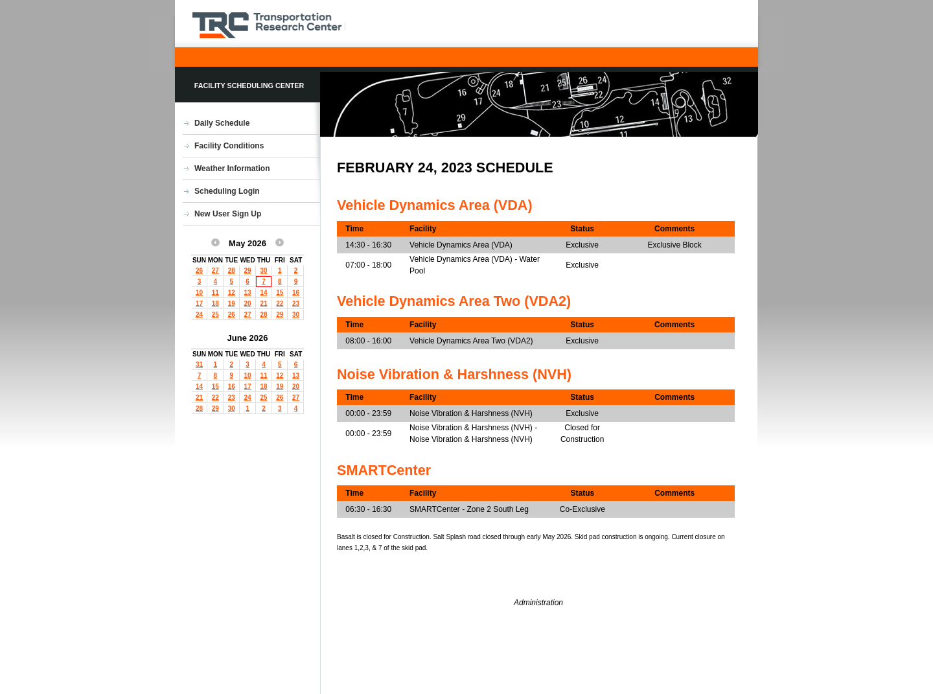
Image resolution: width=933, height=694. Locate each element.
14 (263, 292)
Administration (538, 602)
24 (199, 314)
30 (263, 270)
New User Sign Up (227, 213)
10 (199, 292)
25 (215, 314)
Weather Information (232, 168)
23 (295, 303)
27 (215, 270)
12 (231, 292)
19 (231, 303)
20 (247, 303)
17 (199, 303)
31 (199, 364)
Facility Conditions (229, 145)
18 (215, 303)
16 (295, 292)
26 (199, 270)
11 (215, 292)
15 (279, 292)
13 (247, 292)
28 (231, 270)
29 (247, 270)
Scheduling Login (227, 191)
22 (279, 303)
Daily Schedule (221, 123)
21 (263, 303)
